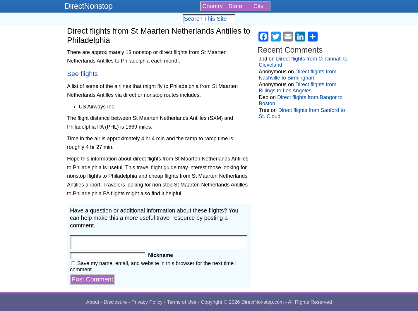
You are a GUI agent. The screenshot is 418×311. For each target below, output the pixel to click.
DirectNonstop (88, 6)
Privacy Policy (146, 302)
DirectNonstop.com (262, 302)
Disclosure (115, 302)
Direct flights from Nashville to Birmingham (297, 75)
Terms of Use (181, 302)
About (92, 302)
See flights (82, 73)
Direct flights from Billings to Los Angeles (297, 88)
